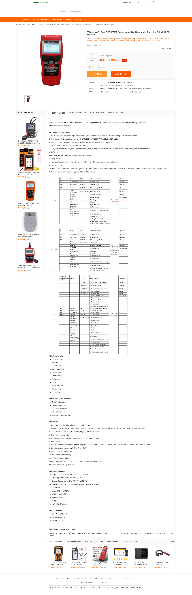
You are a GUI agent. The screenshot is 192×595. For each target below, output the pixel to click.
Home (19, 19)
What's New (45, 19)
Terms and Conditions (107, 578)
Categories (25, 19)
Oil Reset (54, 152)
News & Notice (66, 578)
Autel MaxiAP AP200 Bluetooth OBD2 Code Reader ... (29, 235)
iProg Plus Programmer (119, 587)
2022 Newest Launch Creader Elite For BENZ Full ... (29, 173)
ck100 (92, 587)
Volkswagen (71, 136)
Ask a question (135, 92)
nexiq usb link (136, 587)
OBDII (71, 123)
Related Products (116, 112)
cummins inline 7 (69, 587)
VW (54, 132)
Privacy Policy (94, 578)
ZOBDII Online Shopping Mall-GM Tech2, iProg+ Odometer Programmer (37, 12)
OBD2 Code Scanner (38, 24)
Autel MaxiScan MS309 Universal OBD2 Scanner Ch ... (29, 267)
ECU (57, 142)
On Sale (36, 19)
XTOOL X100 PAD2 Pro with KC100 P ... (141, 564)
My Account (127, 2)
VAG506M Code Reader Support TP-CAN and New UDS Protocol (150, 533)
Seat (62, 132)
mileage (78, 169)
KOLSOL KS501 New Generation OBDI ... (58, 564)
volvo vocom (54, 587)
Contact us (128, 578)
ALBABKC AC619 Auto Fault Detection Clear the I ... (28, 204)
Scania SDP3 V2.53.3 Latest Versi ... (162, 564)
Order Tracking (57, 19)
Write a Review (97, 112)
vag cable (82, 587)
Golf (105, 136)
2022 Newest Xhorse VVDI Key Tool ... (79, 564)
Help (137, 2)
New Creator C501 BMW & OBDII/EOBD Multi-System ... (29, 142)
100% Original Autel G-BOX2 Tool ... (99, 564)
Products (26, 24)
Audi (58, 132)
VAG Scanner (71, 529)
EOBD (86, 172)
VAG (62, 123)
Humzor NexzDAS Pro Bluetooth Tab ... (120, 564)
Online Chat (105, 92)
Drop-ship (77, 19)
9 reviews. (167, 48)
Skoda (66, 132)
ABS (89, 149)
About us (119, 578)
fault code (89, 142)
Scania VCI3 (102, 587)
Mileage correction (57, 165)
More (172, 542)
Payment (68, 19)
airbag (94, 149)
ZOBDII (95, 583)
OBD (53, 455)
